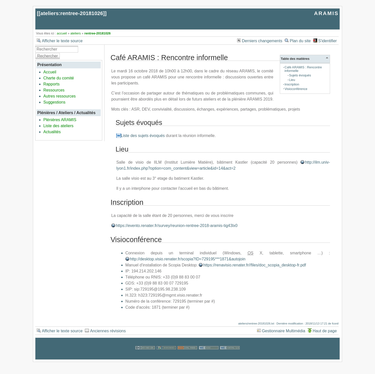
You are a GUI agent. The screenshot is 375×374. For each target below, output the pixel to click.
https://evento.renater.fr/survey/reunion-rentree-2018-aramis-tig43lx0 (177, 225)
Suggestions (54, 102)
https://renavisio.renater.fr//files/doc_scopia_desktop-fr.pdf (254, 265)
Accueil (49, 72)
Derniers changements (262, 41)
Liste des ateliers (58, 126)
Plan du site (300, 41)
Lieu (292, 80)
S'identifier (327, 41)
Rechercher (47, 56)
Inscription (292, 84)
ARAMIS (326, 13)
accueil (62, 33)
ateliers (75, 33)
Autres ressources (59, 96)
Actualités (52, 132)
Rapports (51, 84)
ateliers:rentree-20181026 (71, 13)
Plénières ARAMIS (59, 120)
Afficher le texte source (62, 41)
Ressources (53, 90)
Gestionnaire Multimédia (283, 331)
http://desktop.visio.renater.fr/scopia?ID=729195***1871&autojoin (187, 259)
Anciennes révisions (108, 331)
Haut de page (325, 331)
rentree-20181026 (97, 33)
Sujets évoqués (300, 75)
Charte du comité (58, 78)
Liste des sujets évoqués (143, 135)
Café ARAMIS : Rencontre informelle (303, 69)
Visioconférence (296, 89)
